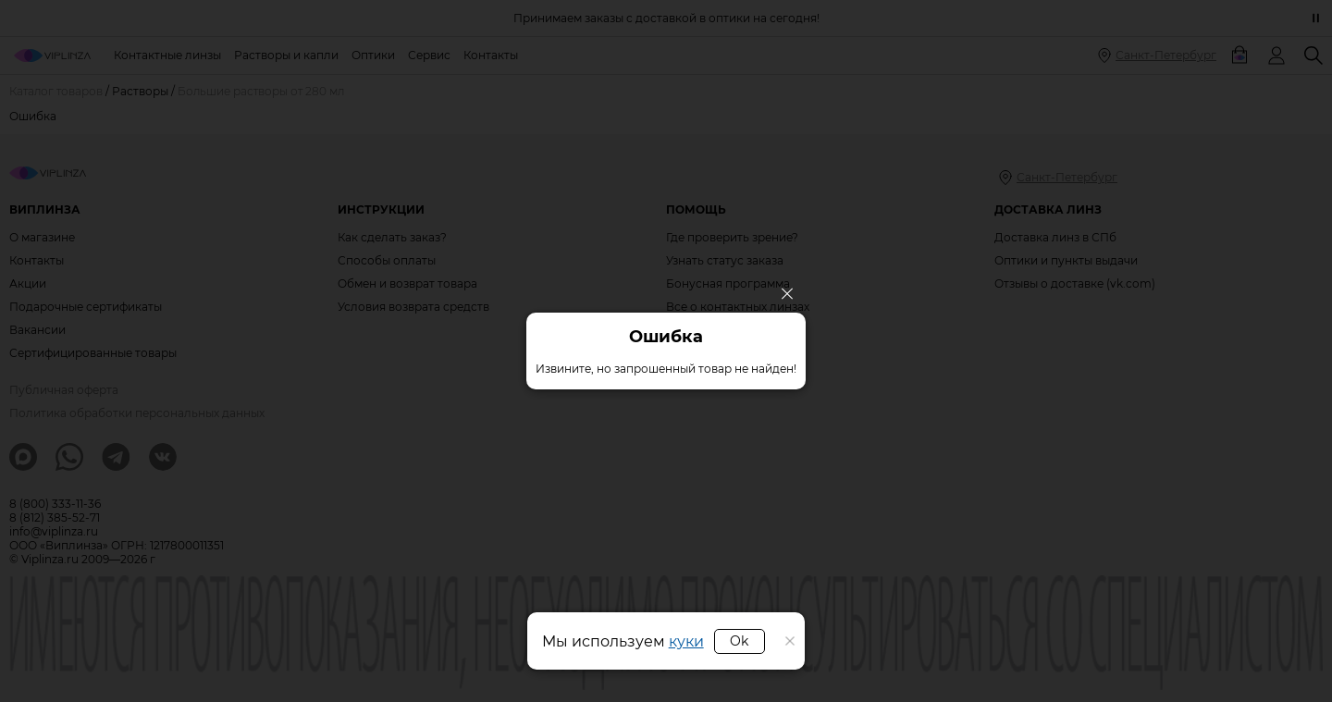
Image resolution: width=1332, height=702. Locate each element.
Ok (739, 641)
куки (686, 641)
